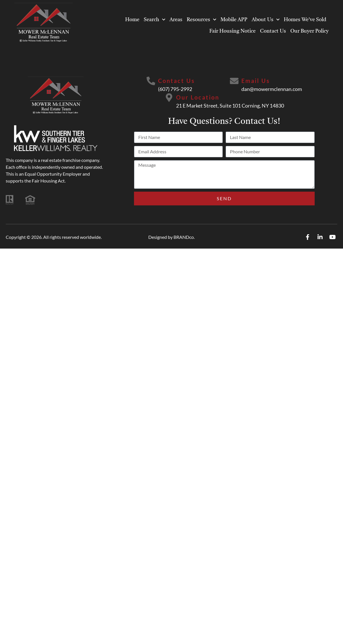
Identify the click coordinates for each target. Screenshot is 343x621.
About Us (265, 20)
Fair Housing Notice (232, 31)
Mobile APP (233, 19)
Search (154, 20)
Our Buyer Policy (309, 31)
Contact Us (273, 31)
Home (132, 19)
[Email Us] (234, 81)
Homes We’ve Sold (305, 19)
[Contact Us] (151, 81)
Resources (201, 20)
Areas (175, 19)
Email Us (255, 80)
